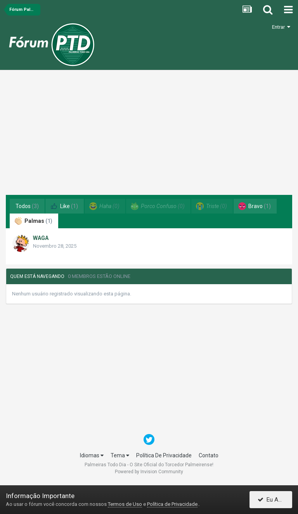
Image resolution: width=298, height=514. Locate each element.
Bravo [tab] (254, 206)
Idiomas (92, 455)
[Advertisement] (149, 135)
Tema (120, 455)
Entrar (281, 27)
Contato (208, 455)
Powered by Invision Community (149, 471)
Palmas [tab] (33, 221)
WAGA (41, 238)
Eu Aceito (274, 499)
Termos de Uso (125, 504)
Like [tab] (64, 206)
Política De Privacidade (164, 455)
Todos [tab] (27, 206)
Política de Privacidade (172, 504)
